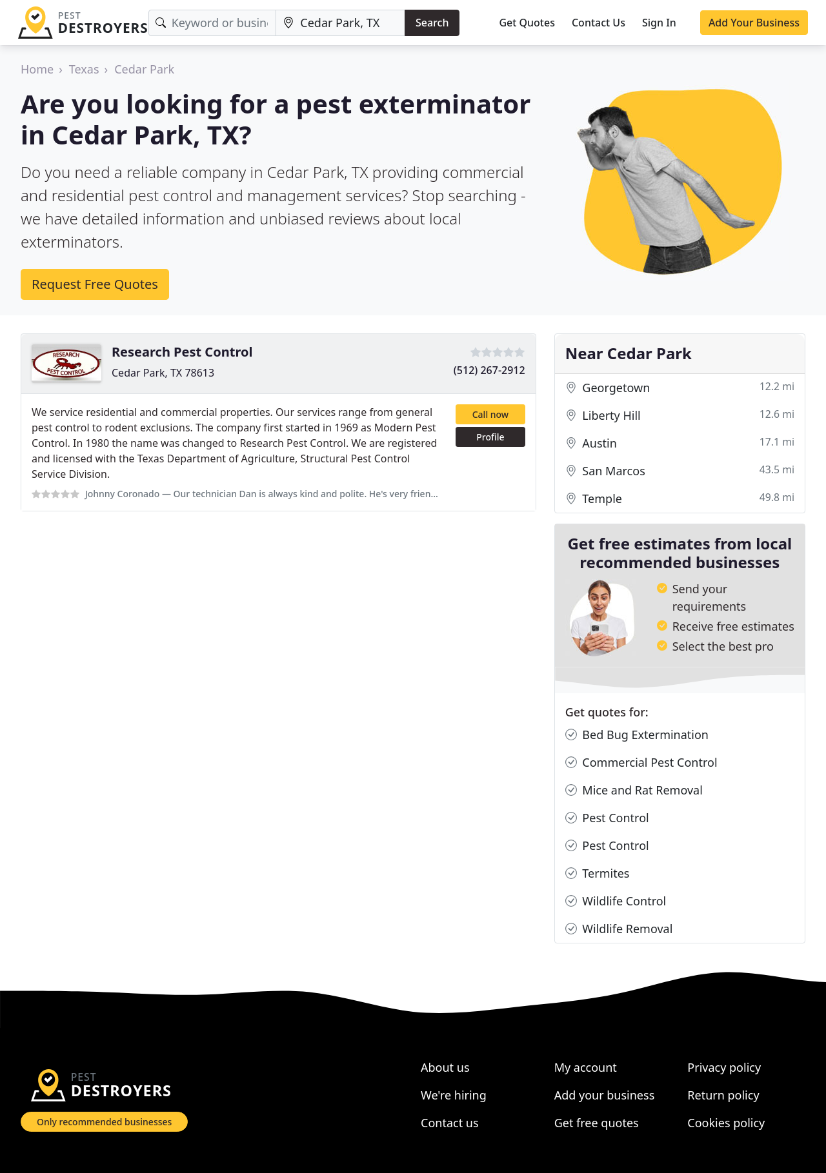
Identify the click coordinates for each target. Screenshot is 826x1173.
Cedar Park (144, 69)
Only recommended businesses (104, 1122)
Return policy (723, 1095)
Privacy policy (724, 1067)
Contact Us (598, 22)
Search (432, 22)
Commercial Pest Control (641, 762)
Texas (84, 69)
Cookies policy (726, 1122)
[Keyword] (212, 23)
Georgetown (679, 388)
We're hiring (454, 1095)
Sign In (659, 22)
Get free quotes (596, 1122)
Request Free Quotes (95, 284)
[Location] (340, 23)
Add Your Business (754, 22)
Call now (490, 414)
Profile (490, 437)
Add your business (604, 1095)
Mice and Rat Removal (634, 790)
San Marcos (679, 471)
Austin (679, 443)
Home (37, 69)
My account (585, 1067)
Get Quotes (527, 22)
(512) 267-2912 (489, 370)
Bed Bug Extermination (637, 735)
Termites (597, 873)
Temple (679, 499)
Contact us (450, 1122)
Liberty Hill (679, 415)
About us (445, 1067)
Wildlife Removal (619, 929)
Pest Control (607, 818)
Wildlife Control (616, 901)
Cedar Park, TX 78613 (163, 373)
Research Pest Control (182, 351)
